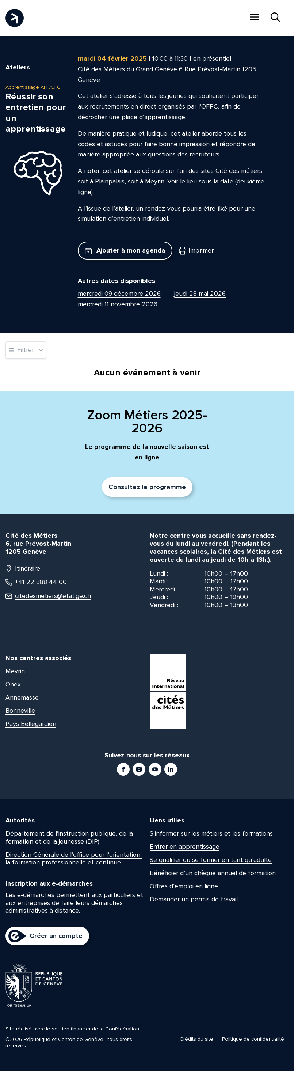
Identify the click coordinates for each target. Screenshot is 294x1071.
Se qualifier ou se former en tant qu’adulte (211, 860)
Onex (13, 684)
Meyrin (15, 671)
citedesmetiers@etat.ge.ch (48, 596)
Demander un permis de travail (194, 899)
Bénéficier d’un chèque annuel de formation (213, 873)
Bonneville (20, 711)
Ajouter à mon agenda (125, 250)
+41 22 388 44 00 (36, 582)
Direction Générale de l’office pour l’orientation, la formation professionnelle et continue (73, 859)
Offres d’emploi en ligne (184, 886)
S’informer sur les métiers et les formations (211, 833)
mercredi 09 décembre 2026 (119, 293)
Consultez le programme (147, 487)
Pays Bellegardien (30, 724)
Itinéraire (22, 568)
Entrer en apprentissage (184, 847)
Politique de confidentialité (253, 1039)
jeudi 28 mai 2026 (200, 293)
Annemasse (22, 697)
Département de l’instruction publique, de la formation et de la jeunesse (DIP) (69, 837)
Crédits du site (196, 1039)
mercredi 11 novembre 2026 (117, 304)
